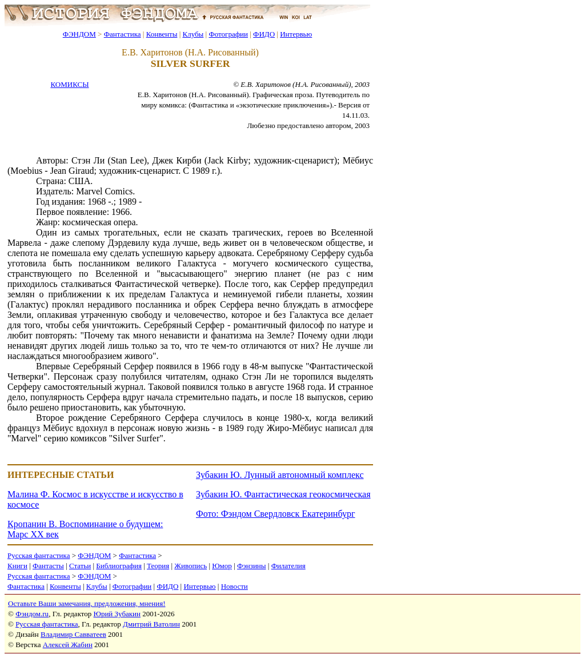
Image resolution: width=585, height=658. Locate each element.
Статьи (80, 565)
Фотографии (228, 34)
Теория (158, 565)
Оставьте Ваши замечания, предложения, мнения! (86, 603)
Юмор (222, 565)
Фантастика (122, 34)
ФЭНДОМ (79, 34)
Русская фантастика (38, 555)
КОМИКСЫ (69, 84)
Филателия (288, 565)
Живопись (190, 565)
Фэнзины (251, 565)
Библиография (119, 565)
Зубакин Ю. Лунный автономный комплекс (279, 475)
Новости (234, 586)
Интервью (296, 34)
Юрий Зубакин (117, 613)
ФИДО (264, 34)
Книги (17, 565)
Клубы (192, 34)
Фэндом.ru (32, 613)
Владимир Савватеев (73, 634)
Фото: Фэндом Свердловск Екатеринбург (275, 514)
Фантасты (48, 565)
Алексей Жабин (68, 644)
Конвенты (162, 34)
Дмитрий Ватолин (151, 624)
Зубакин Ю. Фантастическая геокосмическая (283, 494)
